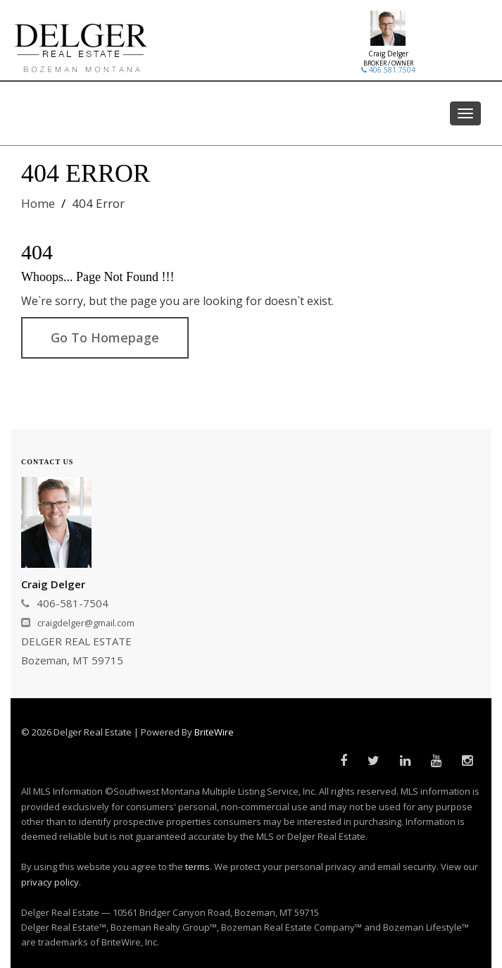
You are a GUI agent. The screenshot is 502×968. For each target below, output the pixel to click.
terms (197, 866)
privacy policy (50, 882)
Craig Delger (388, 53)
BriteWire (214, 732)
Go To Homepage (105, 337)
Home (38, 203)
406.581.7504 (388, 70)
